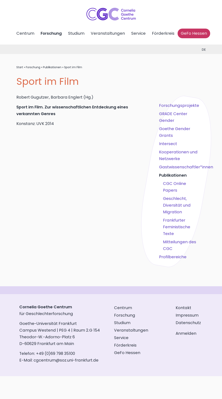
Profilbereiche (172, 257)
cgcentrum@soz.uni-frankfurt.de (66, 360)
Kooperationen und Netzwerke (178, 155)
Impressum (187, 315)
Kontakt (183, 307)
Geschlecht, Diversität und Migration (176, 205)
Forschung (51, 33)
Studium (76, 33)
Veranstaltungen (108, 33)
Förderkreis (163, 33)
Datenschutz (188, 322)
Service (138, 33)
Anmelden (186, 333)
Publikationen (52, 67)
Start (19, 67)
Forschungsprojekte (179, 105)
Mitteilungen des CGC (179, 245)
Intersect (168, 143)
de (204, 49)
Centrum (25, 33)
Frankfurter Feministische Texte (176, 226)
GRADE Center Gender (173, 117)
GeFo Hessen (194, 33)
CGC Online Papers (174, 187)
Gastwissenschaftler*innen (179, 167)
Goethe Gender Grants (174, 132)
